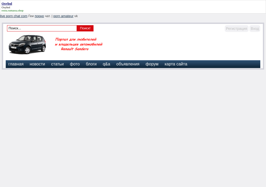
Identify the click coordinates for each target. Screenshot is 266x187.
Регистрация (236, 28)
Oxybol (6, 7)
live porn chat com (14, 16)
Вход (255, 28)
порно (39, 16)
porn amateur (63, 16)
